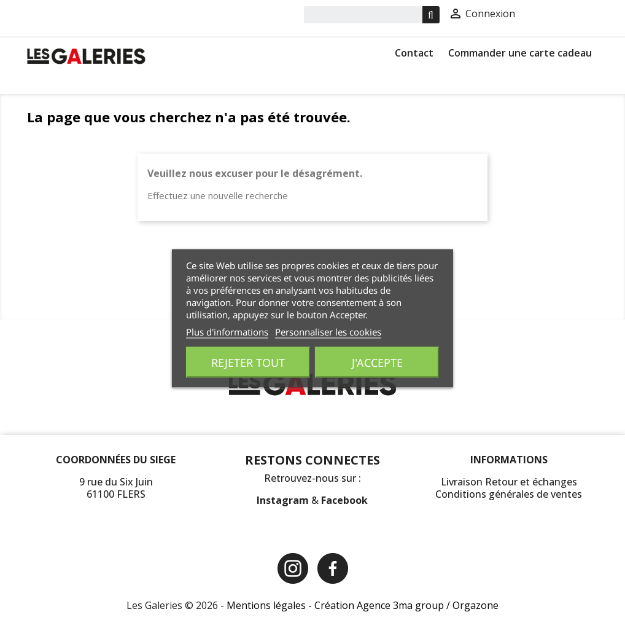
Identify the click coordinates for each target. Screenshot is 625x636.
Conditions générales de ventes (508, 494)
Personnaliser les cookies (328, 331)
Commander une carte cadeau (520, 53)
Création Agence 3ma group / (383, 605)
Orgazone (475, 605)
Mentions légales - (270, 605)
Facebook (344, 500)
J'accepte (377, 362)
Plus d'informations (227, 331)
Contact (414, 53)
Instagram (284, 500)
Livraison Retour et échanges (509, 482)
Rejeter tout (248, 362)
